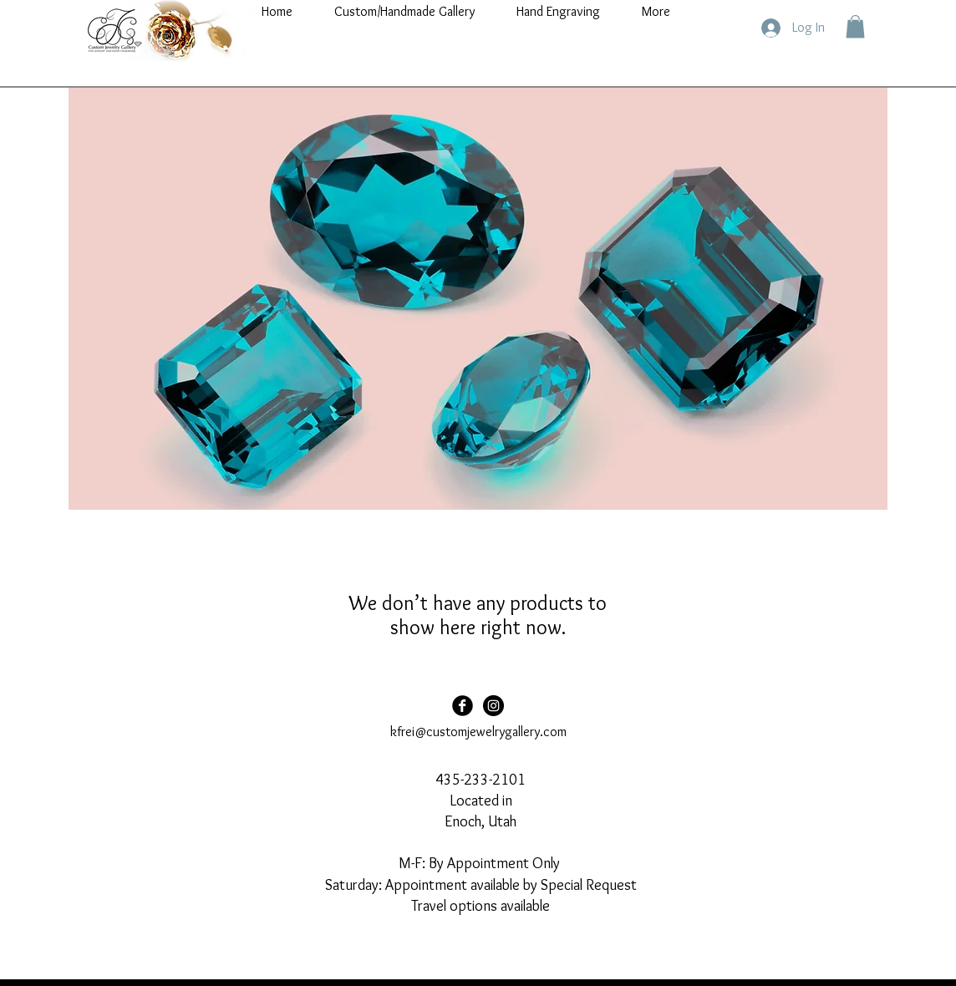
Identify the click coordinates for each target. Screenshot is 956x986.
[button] (855, 26)
